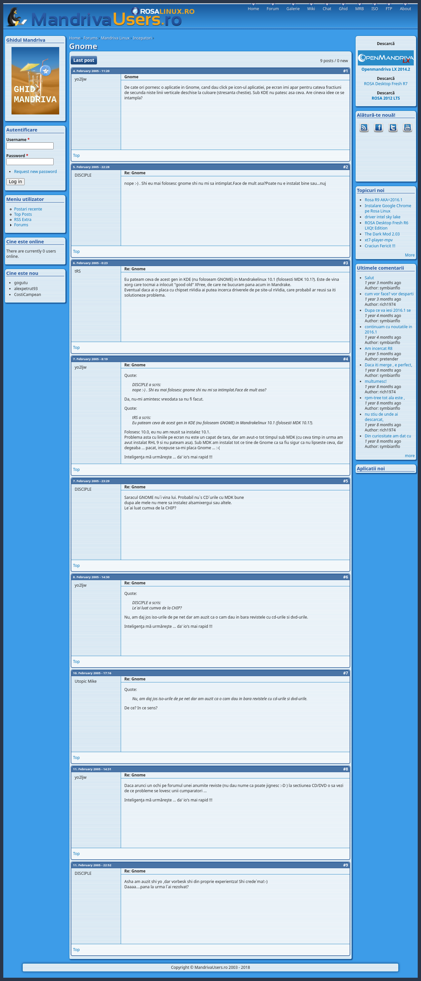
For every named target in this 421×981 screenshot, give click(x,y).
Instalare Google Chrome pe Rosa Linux (388, 208)
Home (74, 38)
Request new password (35, 171)
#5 (345, 481)
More (410, 255)
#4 (345, 359)
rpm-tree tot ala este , (385, 398)
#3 (345, 263)
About (405, 9)
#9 (345, 865)
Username (18, 139)
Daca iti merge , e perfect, (388, 365)
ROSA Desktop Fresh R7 (386, 83)
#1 (345, 71)
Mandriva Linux (115, 38)
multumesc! (375, 381)
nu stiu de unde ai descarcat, (381, 416)
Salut (369, 278)
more (410, 455)
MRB (359, 9)
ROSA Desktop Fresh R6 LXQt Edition (386, 225)
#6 (345, 577)
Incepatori (142, 38)
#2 (345, 167)
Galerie (293, 9)
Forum (273, 9)
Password (17, 156)
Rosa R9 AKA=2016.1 (384, 200)
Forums (91, 38)
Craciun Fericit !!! (380, 246)
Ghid (343, 9)
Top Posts (23, 214)
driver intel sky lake (383, 217)
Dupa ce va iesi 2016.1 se (388, 310)
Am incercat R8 (378, 348)
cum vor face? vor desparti (389, 294)
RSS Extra (23, 219)
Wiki (311, 9)
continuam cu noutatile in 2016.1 (388, 329)
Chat (327, 9)
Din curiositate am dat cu (388, 436)
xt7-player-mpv (379, 240)
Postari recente (28, 209)
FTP (389, 9)
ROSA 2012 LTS (386, 98)
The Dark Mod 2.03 (382, 234)
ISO (374, 9)
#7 (345, 673)
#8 (345, 769)
